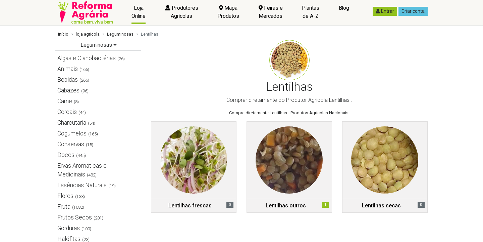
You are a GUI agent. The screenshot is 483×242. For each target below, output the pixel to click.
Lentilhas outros (286, 205)
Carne (64, 101)
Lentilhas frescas (190, 205)
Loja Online (138, 12)
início (63, 34)
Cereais (67, 112)
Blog (344, 8)
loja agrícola (88, 34)
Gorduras (68, 228)
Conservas (70, 144)
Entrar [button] (385, 11)
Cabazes (68, 90)
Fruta (63, 206)
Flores (65, 196)
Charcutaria (71, 122)
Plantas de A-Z (310, 12)
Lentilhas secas (381, 205)
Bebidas (67, 79)
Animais (67, 69)
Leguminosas (120, 34)
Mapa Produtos (228, 12)
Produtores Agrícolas (181, 12)
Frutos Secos (74, 217)
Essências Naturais (82, 185)
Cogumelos (72, 133)
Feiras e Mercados (271, 12)
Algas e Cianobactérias (86, 58)
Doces (65, 155)
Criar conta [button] (413, 11)
